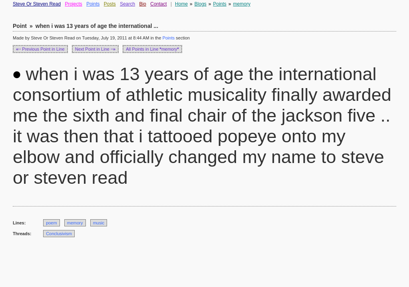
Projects (73, 4)
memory (241, 4)
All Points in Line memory (152, 49)
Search (127, 4)
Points (92, 4)
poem (51, 222)
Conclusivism (59, 233)
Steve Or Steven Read (37, 4)
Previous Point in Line (40, 49)
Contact (158, 4)
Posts (110, 4)
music (99, 222)
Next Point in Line (95, 49)
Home (181, 4)
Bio (142, 4)
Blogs (200, 4)
